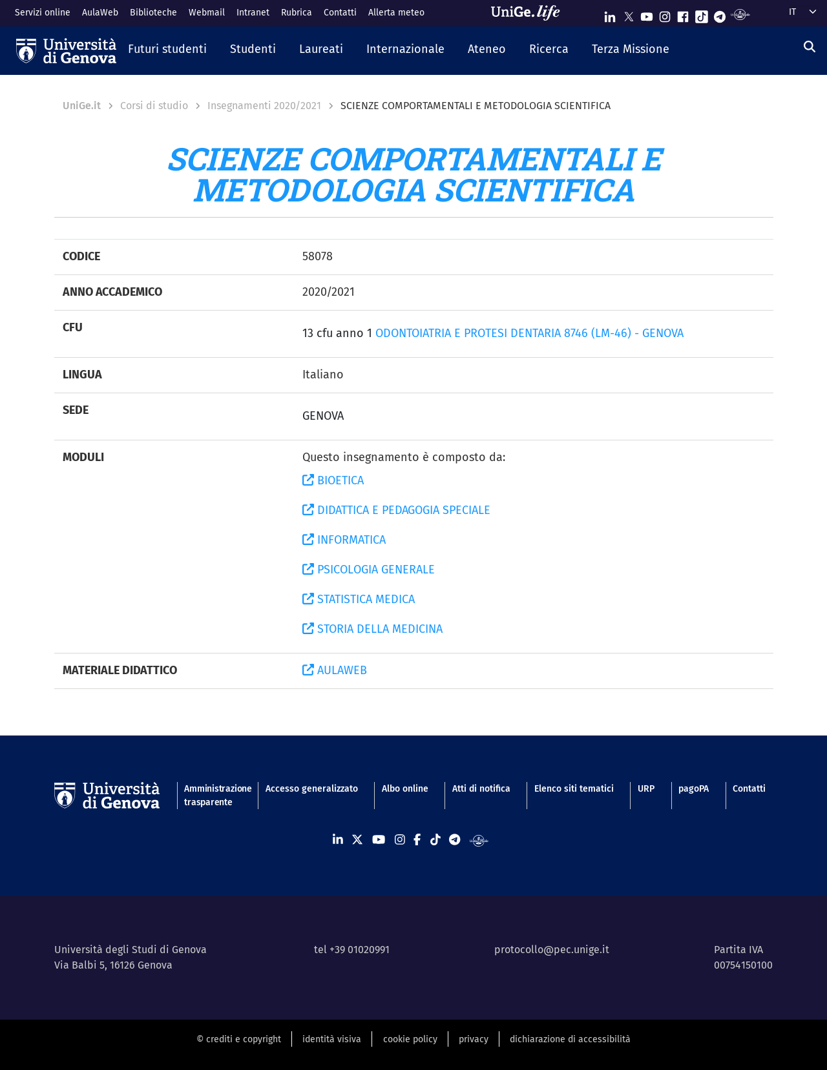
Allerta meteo (396, 12)
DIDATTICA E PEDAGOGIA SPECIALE (396, 510)
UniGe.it (82, 105)
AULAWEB (334, 670)
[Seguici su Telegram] (720, 14)
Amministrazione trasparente (212, 795)
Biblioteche (153, 12)
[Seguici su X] (629, 14)
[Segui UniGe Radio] (740, 14)
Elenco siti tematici (574, 788)
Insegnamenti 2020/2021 (264, 105)
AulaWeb (100, 12)
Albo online (405, 788)
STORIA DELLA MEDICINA (372, 629)
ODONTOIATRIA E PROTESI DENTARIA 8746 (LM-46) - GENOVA (529, 333)
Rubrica (296, 12)
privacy (473, 1039)
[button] (167, 50)
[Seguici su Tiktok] (702, 14)
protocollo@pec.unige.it (551, 949)
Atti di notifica (481, 788)
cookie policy (410, 1039)
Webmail (207, 12)
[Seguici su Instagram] (665, 14)
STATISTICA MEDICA (358, 599)
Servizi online (42, 12)
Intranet (252, 12)
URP (646, 788)
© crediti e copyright (238, 1039)
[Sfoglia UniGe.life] (530, 13)
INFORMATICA (344, 540)
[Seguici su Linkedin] (610, 14)
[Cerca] (809, 47)
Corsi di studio (154, 105)
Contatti (340, 12)
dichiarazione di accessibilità (570, 1039)
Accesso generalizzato (312, 788)
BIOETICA (333, 480)
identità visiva (331, 1039)
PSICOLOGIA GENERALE (368, 569)
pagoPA (693, 788)
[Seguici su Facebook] (683, 14)
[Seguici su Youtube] (647, 14)
